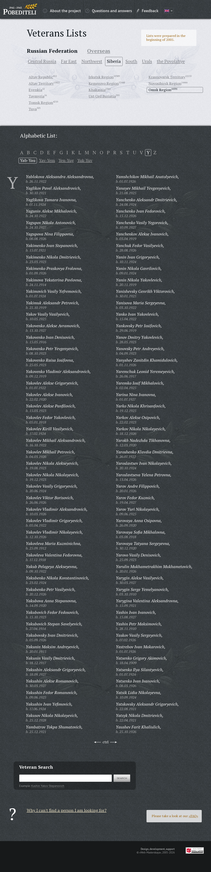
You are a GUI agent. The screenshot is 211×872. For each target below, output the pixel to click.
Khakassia (97, 89)
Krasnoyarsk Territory (167, 76)
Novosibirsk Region (165, 83)
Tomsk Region (41, 102)
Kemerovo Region (104, 83)
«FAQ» (193, 816)
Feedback (147, 10)
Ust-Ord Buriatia (102, 96)
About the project (62, 10)
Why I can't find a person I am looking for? (67, 810)
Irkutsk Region (101, 76)
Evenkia (35, 89)
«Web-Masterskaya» (150, 852)
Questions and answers (108, 10)
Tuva (33, 108)
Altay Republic (41, 76)
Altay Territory (41, 83)
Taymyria (36, 96)
